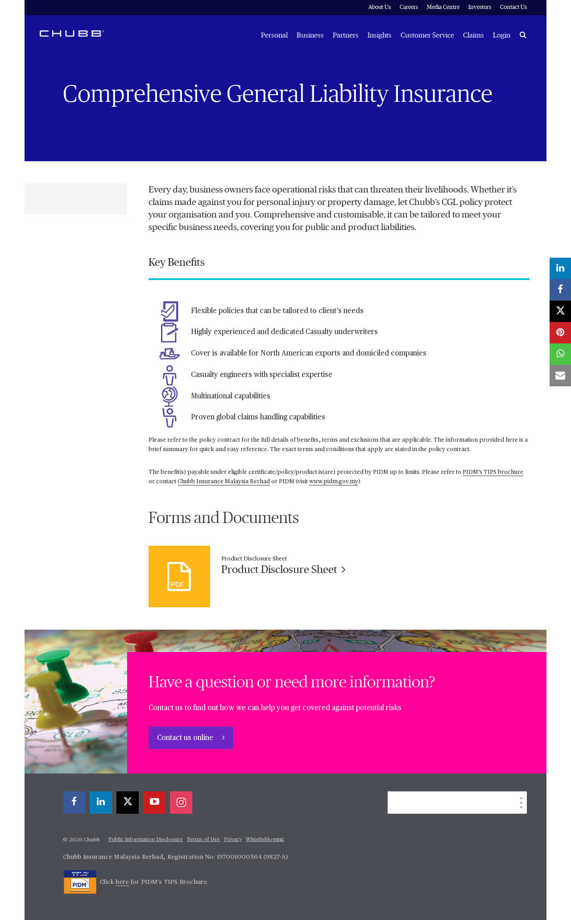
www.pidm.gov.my (333, 482)
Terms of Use (203, 839)
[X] (127, 802)
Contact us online (186, 738)
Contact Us (513, 7)
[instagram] (181, 802)
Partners (346, 35)
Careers (409, 7)
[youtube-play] (154, 802)
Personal (274, 35)
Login (501, 35)
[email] (560, 375)
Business (310, 35)
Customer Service (427, 35)
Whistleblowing (265, 839)
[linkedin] (101, 802)
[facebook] (74, 802)
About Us (379, 7)
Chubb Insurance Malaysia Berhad (224, 482)
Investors (479, 7)
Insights (380, 35)
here (122, 882)
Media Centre (443, 7)
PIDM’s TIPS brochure (493, 472)
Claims (473, 35)
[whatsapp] (560, 354)
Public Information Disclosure (145, 839)
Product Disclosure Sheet (283, 570)
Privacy (233, 839)
